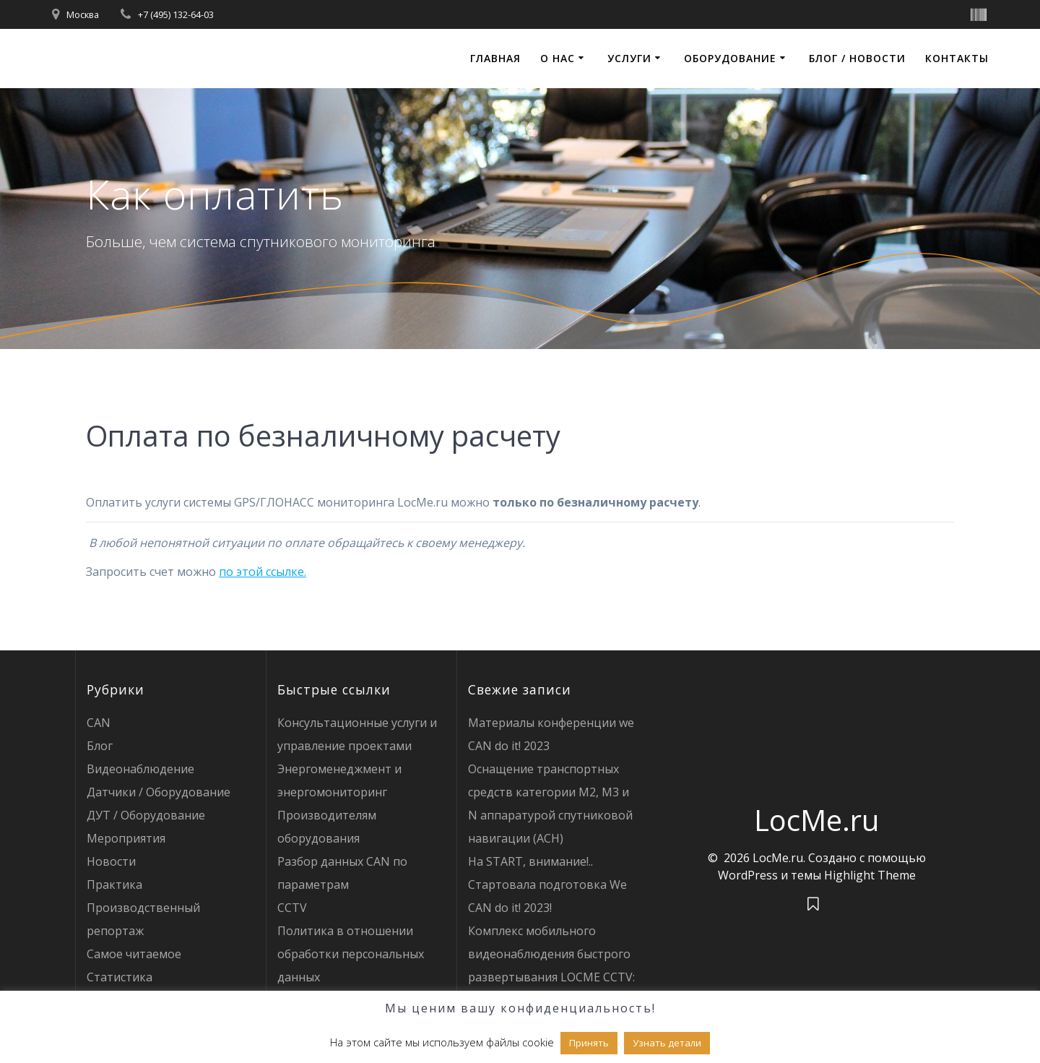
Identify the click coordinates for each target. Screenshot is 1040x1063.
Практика (114, 884)
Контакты (957, 58)
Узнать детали (667, 1042)
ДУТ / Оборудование (146, 815)
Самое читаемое (134, 954)
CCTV (292, 908)
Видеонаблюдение (140, 769)
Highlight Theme (870, 874)
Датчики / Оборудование (158, 792)
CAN (98, 723)
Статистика (119, 977)
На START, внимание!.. (530, 861)
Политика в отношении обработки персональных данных (350, 954)
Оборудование (730, 58)
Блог (100, 746)
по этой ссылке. (262, 572)
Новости (111, 861)
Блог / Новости (857, 58)
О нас (557, 58)
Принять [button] (589, 1042)
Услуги (629, 58)
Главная (495, 58)
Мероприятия (126, 838)
